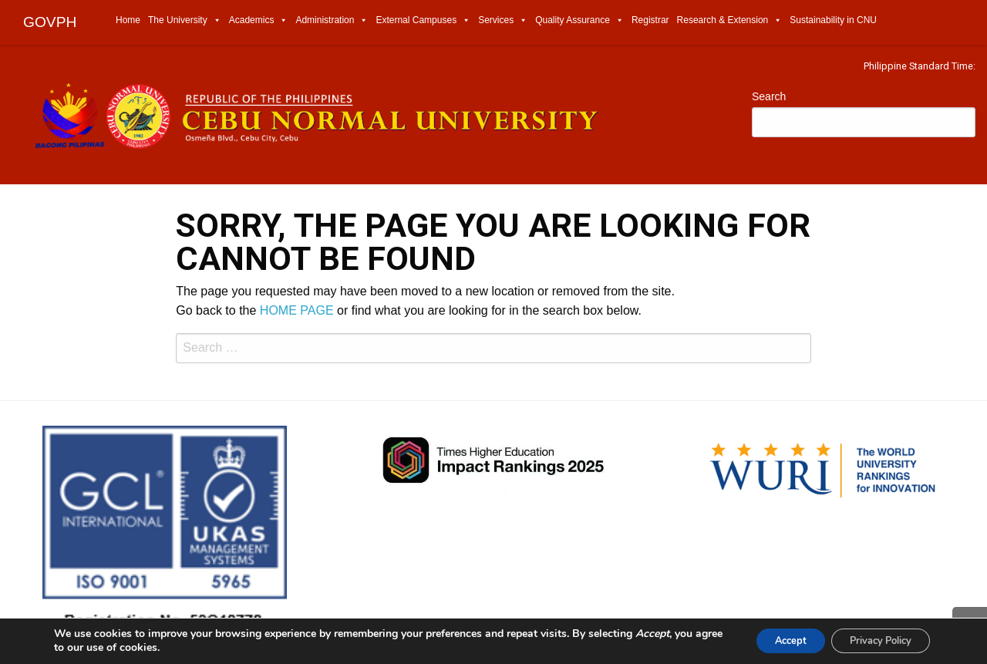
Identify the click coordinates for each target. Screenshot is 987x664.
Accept (768, 639)
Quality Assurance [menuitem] (579, 20)
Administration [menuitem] (331, 20)
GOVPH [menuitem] (49, 22)
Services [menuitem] (502, 20)
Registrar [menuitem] (650, 20)
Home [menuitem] (128, 20)
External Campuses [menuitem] (423, 20)
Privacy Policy (872, 639)
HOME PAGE (297, 310)
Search (769, 96)
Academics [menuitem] (258, 20)
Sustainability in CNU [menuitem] (833, 20)
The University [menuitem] (184, 20)
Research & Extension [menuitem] (730, 20)
